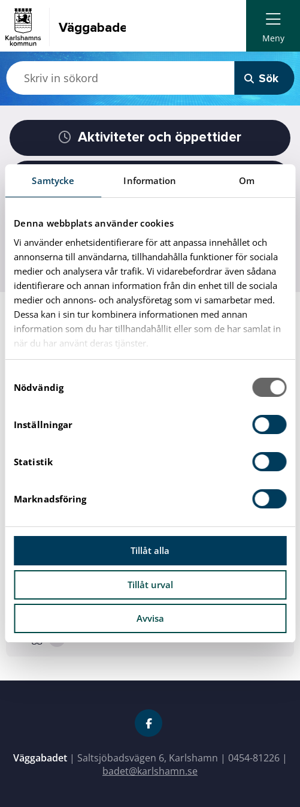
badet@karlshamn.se (150, 771)
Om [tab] (246, 180)
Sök (261, 79)
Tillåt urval (150, 585)
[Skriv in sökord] (120, 78)
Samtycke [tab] (53, 180)
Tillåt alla (150, 550)
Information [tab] (149, 180)
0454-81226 (254, 757)
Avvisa (150, 618)
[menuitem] (273, 26)
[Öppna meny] (273, 26)
